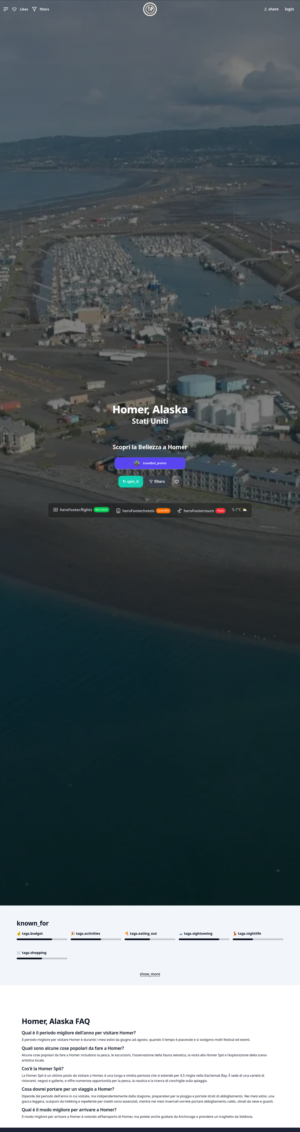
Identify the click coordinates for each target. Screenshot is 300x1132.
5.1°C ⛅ (239, 509)
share (271, 8)
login (289, 8)
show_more (150, 973)
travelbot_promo (154, 463)
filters (157, 481)
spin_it (131, 481)
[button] (6, 9)
